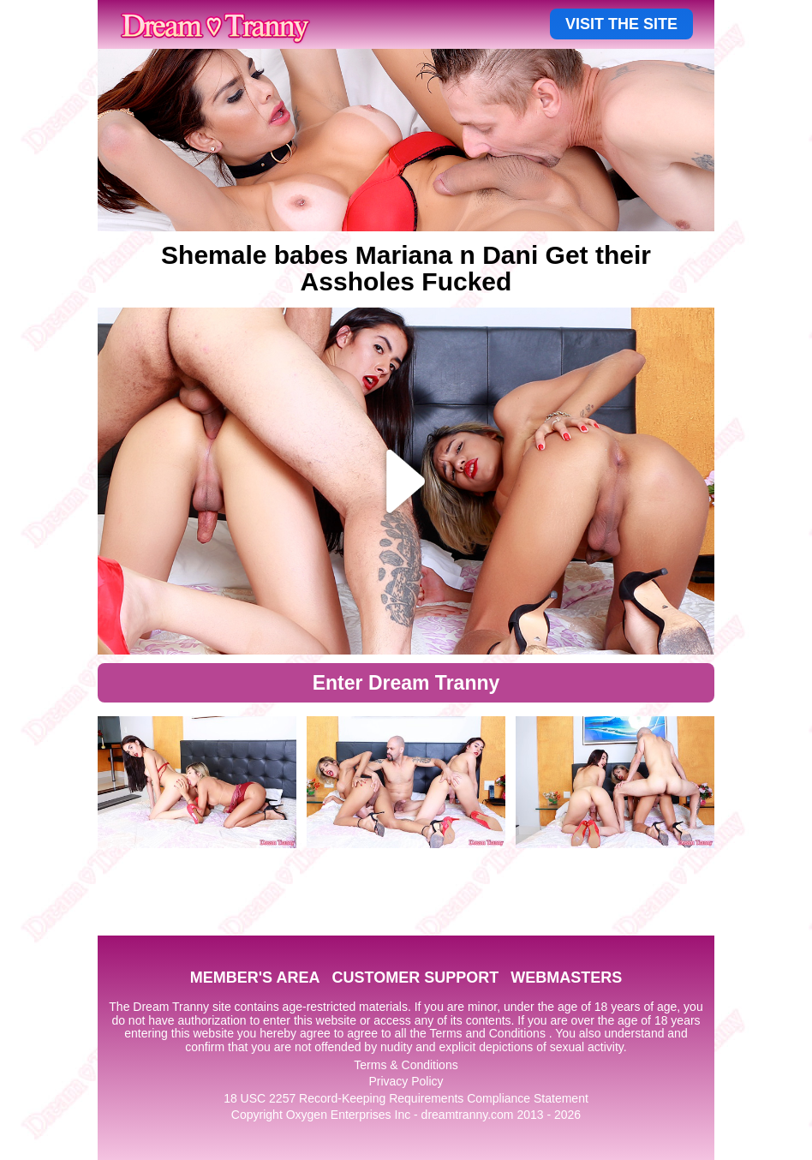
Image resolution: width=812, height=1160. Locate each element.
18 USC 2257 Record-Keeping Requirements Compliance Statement (406, 1098)
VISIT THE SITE (621, 24)
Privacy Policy (405, 1081)
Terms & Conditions (405, 1065)
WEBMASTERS (566, 977)
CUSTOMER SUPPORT (415, 977)
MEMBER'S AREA (255, 977)
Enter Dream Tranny (406, 683)
